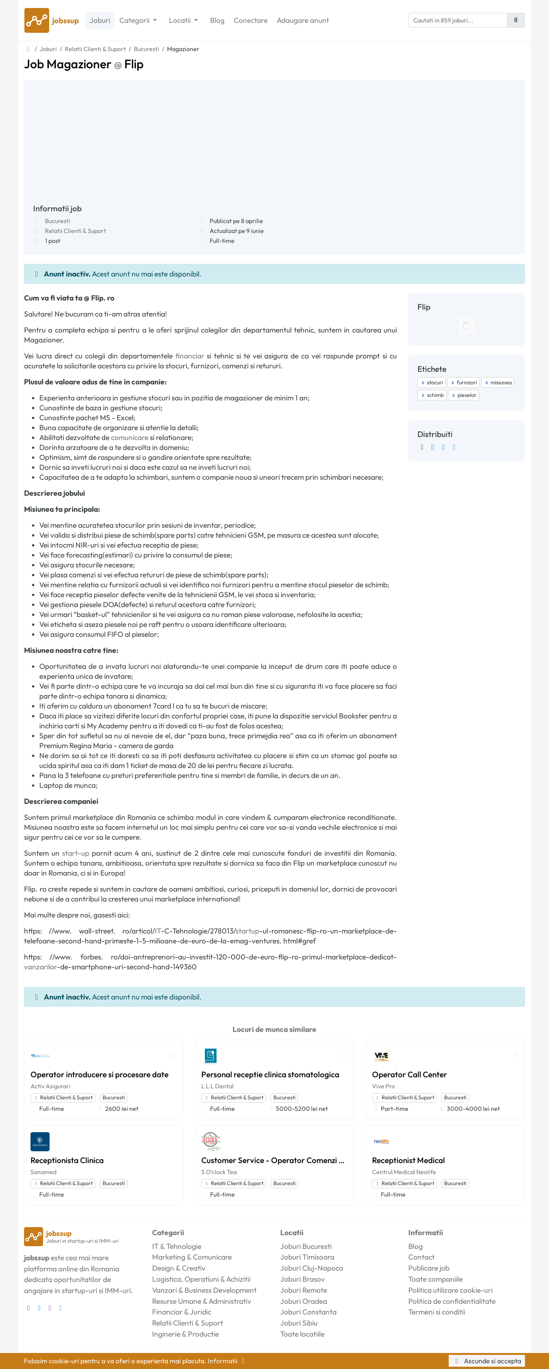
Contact (421, 1256)
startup (247, 930)
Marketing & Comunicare (192, 1256)
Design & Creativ (178, 1268)
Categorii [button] (135, 20)
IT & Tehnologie (176, 1246)
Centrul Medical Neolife (404, 1172)
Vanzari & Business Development (204, 1290)
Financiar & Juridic (181, 1311)
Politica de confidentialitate (452, 1301)
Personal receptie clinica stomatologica (270, 1074)
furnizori (463, 382)
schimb (432, 395)
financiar (189, 355)
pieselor (464, 395)
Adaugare (303, 20)
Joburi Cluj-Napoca (311, 1268)
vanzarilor (40, 966)
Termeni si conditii (436, 1311)
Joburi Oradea (303, 1301)
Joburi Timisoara (307, 1256)
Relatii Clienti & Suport (75, 231)
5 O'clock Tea (219, 1172)
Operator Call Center (409, 1074)
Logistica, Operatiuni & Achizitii (201, 1279)
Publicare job (428, 1268)
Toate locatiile (302, 1333)
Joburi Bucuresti (306, 1246)
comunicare (129, 437)
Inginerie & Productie (185, 1333)
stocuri (431, 382)
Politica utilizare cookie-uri (450, 1290)
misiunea (498, 382)
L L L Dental (217, 1086)
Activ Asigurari (50, 1086)
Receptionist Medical (408, 1160)
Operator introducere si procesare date (99, 1074)
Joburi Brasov (302, 1279)
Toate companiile (435, 1279)
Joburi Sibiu (299, 1322)
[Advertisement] (274, 146)
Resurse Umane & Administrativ (201, 1301)
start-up (75, 853)
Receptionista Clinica (67, 1160)
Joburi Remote (303, 1290)
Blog (217, 20)
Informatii (227, 1360)
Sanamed (43, 1172)
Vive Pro (383, 1086)
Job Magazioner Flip (84, 63)
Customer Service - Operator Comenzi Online (274, 1160)
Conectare (251, 20)
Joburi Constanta (308, 1311)
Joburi (100, 20)
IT (158, 930)
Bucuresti (57, 221)
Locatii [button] (180, 20)
